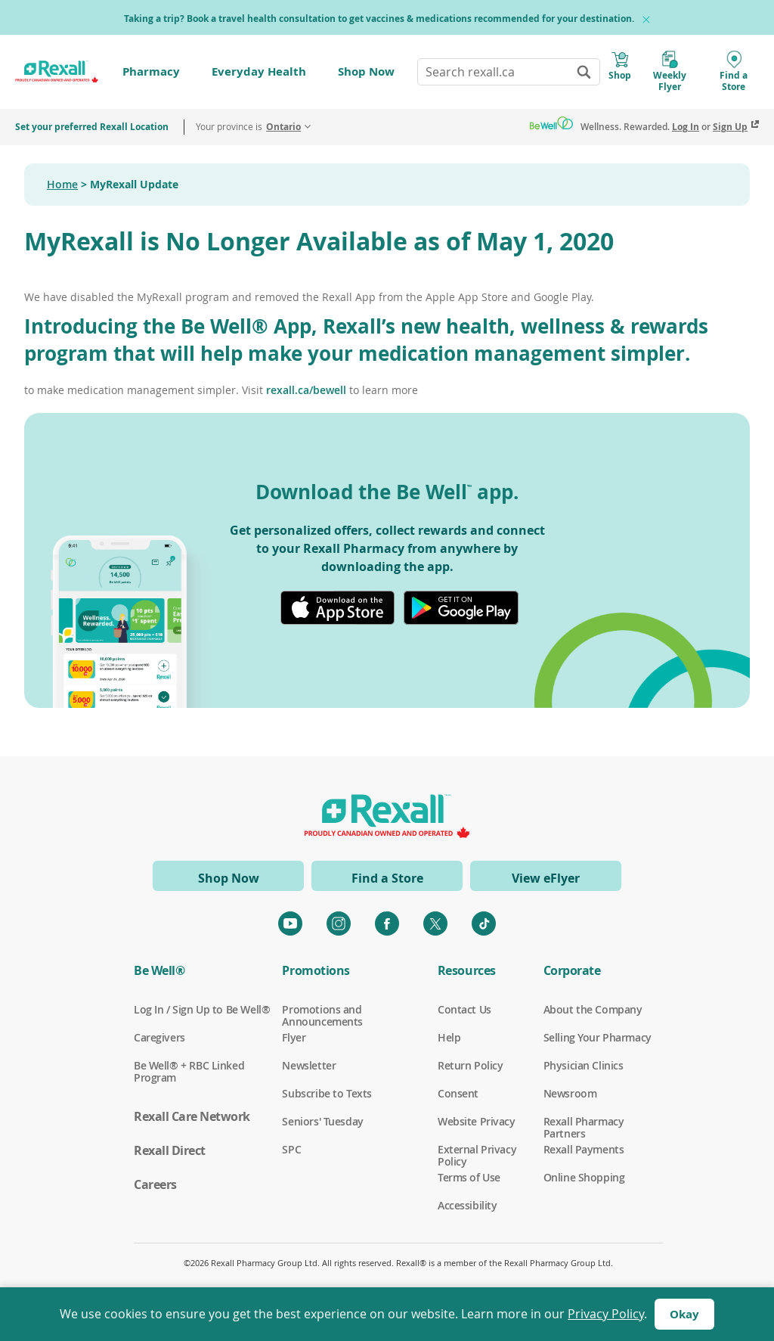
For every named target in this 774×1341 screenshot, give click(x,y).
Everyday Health (259, 71)
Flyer (293, 1038)
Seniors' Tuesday (322, 1122)
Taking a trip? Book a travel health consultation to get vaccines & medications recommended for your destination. (379, 18)
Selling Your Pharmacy (597, 1038)
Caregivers (159, 1038)
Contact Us (464, 1010)
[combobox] (508, 71)
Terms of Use (469, 1178)
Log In (685, 126)
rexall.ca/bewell (306, 390)
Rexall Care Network (192, 1116)
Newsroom (570, 1094)
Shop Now (366, 71)
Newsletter (309, 1066)
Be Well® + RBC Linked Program (189, 1066)
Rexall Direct (170, 1150)
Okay (684, 1314)
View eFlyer (546, 878)
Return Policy (470, 1066)
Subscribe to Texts (326, 1094)
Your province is (248, 126)
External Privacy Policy (477, 1150)
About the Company (592, 1010)
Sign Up (730, 126)
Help (449, 1038)
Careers (155, 1184)
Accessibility (467, 1206)
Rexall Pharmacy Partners (583, 1122)
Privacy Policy (606, 1313)
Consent (458, 1094)
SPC (291, 1150)
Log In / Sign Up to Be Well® (202, 1010)
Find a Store (387, 878)
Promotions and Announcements (322, 1010)
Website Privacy (476, 1122)
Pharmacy (151, 71)
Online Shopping (584, 1178)
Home (62, 184)
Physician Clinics (583, 1066)
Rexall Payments (583, 1150)
